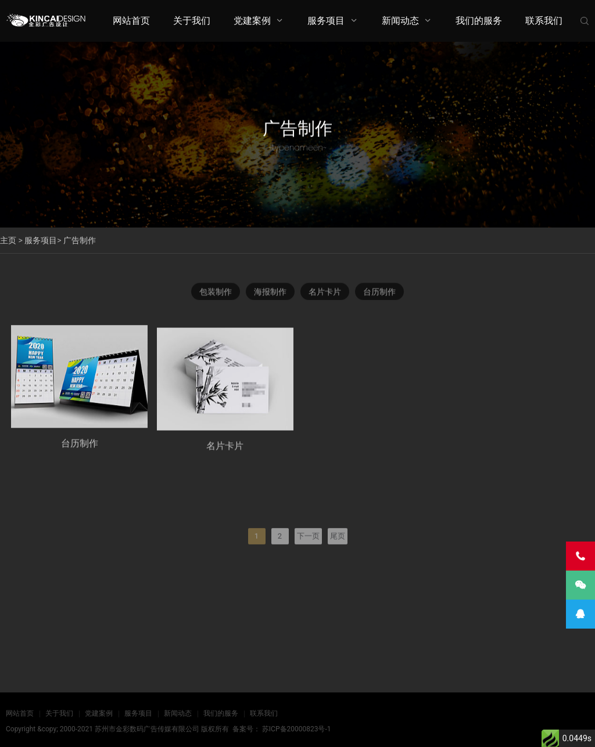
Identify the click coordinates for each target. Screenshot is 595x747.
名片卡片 (325, 292)
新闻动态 (400, 20)
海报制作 (270, 292)
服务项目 (326, 20)
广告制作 (79, 240)
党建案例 (252, 20)
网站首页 (131, 20)
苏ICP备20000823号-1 (296, 729)
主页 (8, 240)
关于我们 (191, 20)
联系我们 (543, 20)
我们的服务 (479, 20)
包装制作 (215, 292)
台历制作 (379, 292)
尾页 (337, 552)
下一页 (308, 552)
